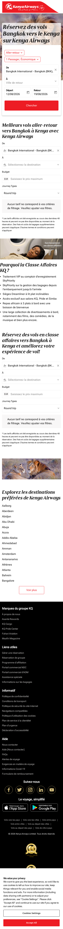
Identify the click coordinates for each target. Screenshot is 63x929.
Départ (9, 90)
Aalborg (6, 505)
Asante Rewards (10, 619)
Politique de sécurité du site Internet (20, 706)
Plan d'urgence (9, 725)
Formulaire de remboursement (17, 773)
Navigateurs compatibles (15, 711)
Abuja (5, 527)
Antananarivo (10, 559)
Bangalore (8, 580)
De (7, 67)
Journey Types (9, 186)
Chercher (31, 105)
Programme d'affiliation (14, 662)
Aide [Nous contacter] (13, 749)
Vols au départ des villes (38, 824)
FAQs (5, 754)
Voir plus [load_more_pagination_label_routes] (31, 590)
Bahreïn (6, 575)
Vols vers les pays (12, 820)
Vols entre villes (18, 824)
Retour (37, 90)
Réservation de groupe (13, 657)
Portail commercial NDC (14, 667)
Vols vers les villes (31, 820)
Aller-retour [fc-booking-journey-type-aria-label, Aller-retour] (12, 52)
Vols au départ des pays (21, 828)
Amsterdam (9, 553)
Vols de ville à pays (43, 828)
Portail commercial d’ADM (15, 672)
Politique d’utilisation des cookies (19, 715)
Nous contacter (10, 744)
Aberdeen (8, 511)
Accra (5, 532)
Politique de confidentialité (15, 696)
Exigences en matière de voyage (18, 764)
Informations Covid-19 (13, 769)
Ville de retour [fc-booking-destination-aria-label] (14, 82)
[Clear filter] (58, 150)
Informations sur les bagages (17, 682)
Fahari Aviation (9, 633)
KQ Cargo (7, 624)
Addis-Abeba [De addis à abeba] (9, 537)
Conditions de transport (14, 701)
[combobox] (31, 151)
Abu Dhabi (8, 521)
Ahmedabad (9, 543)
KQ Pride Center (10, 628)
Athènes (7, 564)
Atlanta (6, 570)
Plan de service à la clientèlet (16, 720)
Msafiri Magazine (11, 638)
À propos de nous (11, 614)
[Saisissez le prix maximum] (34, 178)
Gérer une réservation (13, 653)
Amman (6, 548)
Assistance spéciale (12, 677)
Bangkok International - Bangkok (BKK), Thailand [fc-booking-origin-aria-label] (30, 71)
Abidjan (6, 516)
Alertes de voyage (11, 759)
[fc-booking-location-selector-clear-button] (56, 70)
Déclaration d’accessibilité (15, 730)
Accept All (31, 922)
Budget (5, 171)
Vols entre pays (49, 820)
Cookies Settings (31, 913)
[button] (22, 59)
